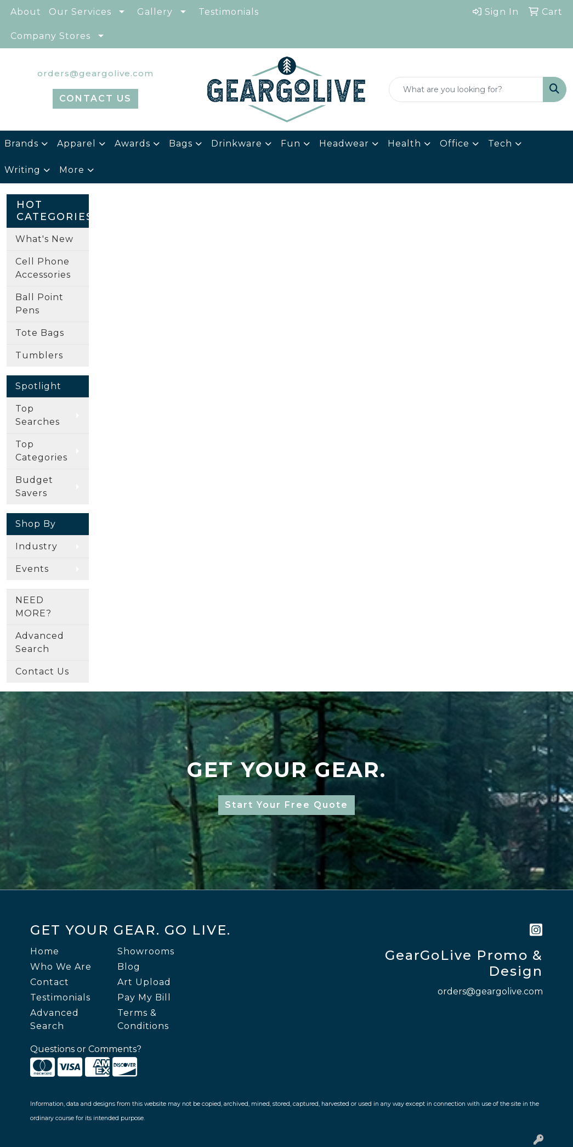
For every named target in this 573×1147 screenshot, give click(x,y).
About (25, 12)
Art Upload (144, 982)
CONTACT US (95, 98)
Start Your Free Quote (286, 805)
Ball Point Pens (39, 304)
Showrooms (145, 951)
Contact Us (42, 671)
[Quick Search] (466, 89)
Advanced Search (39, 642)
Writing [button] (22, 170)
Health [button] (404, 143)
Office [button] (454, 143)
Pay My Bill (144, 997)
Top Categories (41, 451)
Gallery (155, 12)
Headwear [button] (344, 143)
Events (32, 569)
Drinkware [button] (236, 143)
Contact (49, 982)
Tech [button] (500, 143)
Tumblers (39, 355)
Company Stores (50, 36)
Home (44, 951)
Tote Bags (39, 333)
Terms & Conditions (143, 1019)
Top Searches (37, 415)
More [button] (71, 170)
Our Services (80, 12)
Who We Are (61, 967)
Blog (128, 967)
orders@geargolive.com (95, 73)
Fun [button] (290, 143)
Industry (36, 546)
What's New (44, 239)
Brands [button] (21, 143)
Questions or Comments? (85, 1049)
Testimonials (228, 12)
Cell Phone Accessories (43, 268)
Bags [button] (180, 143)
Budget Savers (34, 486)
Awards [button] (132, 143)
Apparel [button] (76, 143)
